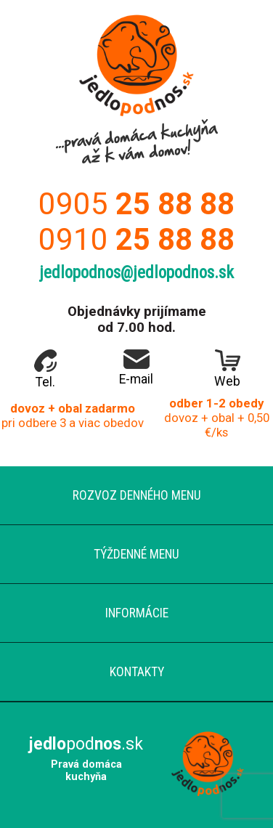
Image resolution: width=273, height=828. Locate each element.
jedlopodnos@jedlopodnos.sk (136, 273)
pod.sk (86, 744)
